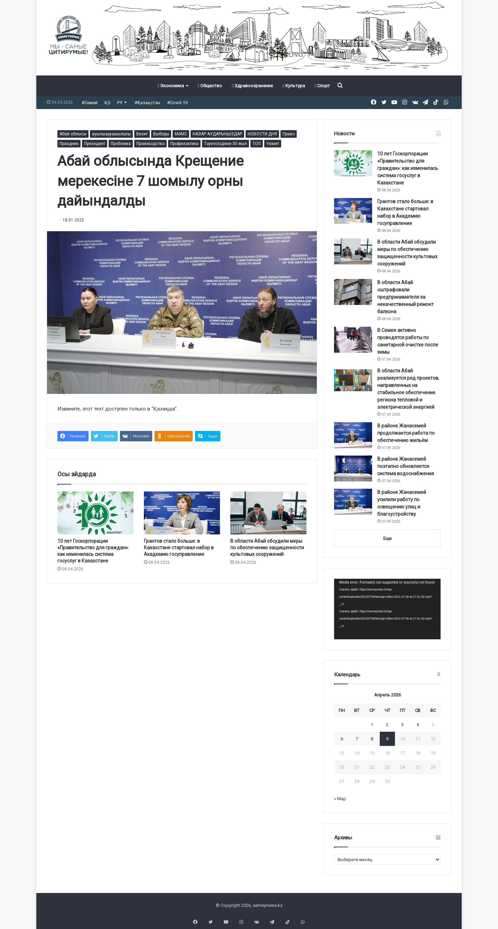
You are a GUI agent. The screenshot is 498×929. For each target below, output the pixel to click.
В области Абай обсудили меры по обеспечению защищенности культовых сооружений (267, 547)
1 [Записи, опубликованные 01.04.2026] (372, 724)
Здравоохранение (252, 85)
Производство (150, 143)
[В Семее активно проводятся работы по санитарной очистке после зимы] (353, 340)
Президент (94, 143)
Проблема (121, 143)
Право (289, 134)
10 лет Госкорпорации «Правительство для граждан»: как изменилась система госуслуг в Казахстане (407, 168)
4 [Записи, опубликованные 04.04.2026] (417, 724)
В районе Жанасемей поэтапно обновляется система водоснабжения (405, 466)
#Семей (90, 102)
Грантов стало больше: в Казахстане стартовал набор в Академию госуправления (179, 547)
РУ (119, 102)
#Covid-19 (177, 102)
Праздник (69, 143)
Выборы (161, 134)
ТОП (256, 143)
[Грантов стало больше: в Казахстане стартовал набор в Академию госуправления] (182, 512)
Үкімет (272, 143)
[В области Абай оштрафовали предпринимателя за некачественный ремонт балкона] (353, 292)
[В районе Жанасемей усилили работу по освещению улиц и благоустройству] (353, 502)
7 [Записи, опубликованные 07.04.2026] (357, 738)
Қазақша (164, 409)
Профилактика (184, 143)
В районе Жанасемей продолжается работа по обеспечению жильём (406, 433)
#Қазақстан (147, 102)
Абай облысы (72, 134)
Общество (209, 85)
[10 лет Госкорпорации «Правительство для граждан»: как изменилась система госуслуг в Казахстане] (95, 512)
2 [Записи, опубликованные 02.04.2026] (387, 724)
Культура (294, 85)
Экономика (171, 85)
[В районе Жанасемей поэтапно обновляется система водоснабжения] (353, 468)
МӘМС (181, 134)
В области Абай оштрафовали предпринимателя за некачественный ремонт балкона (405, 297)
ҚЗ (107, 102)
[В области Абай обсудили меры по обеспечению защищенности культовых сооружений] (268, 512)
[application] (387, 609)
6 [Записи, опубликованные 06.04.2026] (342, 738)
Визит (142, 134)
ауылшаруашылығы (111, 134)
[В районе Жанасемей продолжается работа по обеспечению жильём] (353, 435)
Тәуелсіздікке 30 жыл (225, 143)
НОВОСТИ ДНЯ (262, 134)
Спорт (322, 85)
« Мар (340, 798)
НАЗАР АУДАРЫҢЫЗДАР (217, 134)
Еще (387, 538)
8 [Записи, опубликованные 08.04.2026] (372, 738)
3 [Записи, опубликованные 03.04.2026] (402, 724)
